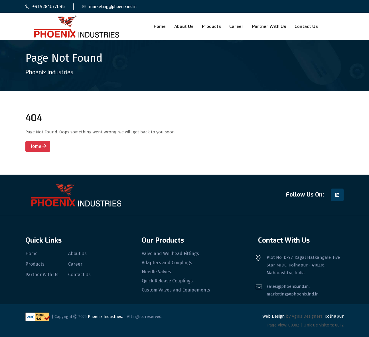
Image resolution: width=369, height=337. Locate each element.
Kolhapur (334, 316)
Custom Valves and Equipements (176, 290)
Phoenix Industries (105, 316)
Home (160, 26)
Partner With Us (269, 26)
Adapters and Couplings (167, 262)
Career (236, 26)
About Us (183, 26)
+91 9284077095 (48, 6)
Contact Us (306, 26)
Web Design (273, 316)
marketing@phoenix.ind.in (113, 6)
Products (211, 26)
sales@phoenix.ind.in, (288, 286)
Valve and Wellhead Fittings (170, 253)
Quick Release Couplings (167, 281)
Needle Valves (156, 272)
